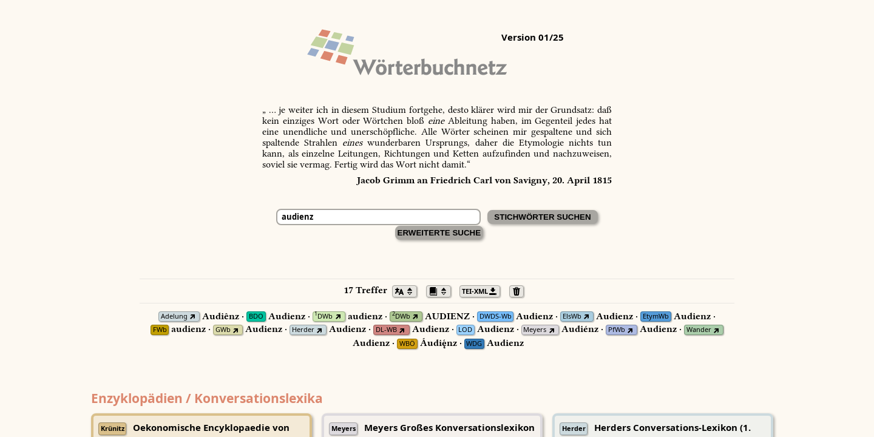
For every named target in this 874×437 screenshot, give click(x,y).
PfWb (616, 329)
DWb (323, 316)
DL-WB (386, 329)
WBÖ (407, 343)
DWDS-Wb (495, 316)
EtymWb (656, 316)
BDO (256, 316)
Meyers (534, 329)
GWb (223, 329)
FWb (160, 329)
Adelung (174, 316)
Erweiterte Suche (439, 232)
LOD (465, 329)
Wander (698, 329)
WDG (474, 343)
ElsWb (572, 316)
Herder (303, 329)
